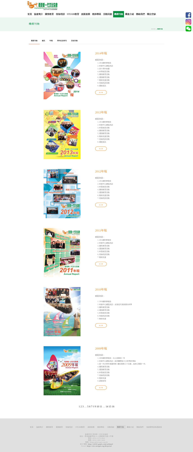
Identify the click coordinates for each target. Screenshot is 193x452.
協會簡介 (38, 14)
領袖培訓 (60, 14)
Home (153, 29)
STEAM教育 (73, 14)
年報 (51, 41)
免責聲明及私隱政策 (154, 427)
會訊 (43, 41)
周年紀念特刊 (62, 41)
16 (113, 406)
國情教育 (49, 14)
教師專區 (96, 14)
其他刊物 (74, 41)
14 (107, 406)
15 (110, 406)
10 (97, 406)
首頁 (29, 14)
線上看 (101, 92)
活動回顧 (107, 14)
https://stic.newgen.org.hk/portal (99, 446)
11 (101, 406)
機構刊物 (118, 14)
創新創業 (85, 14)
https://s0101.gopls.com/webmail (100, 444)
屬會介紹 (129, 14)
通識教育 (59, 427)
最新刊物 (34, 41)
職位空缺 (151, 14)
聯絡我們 (140, 14)
